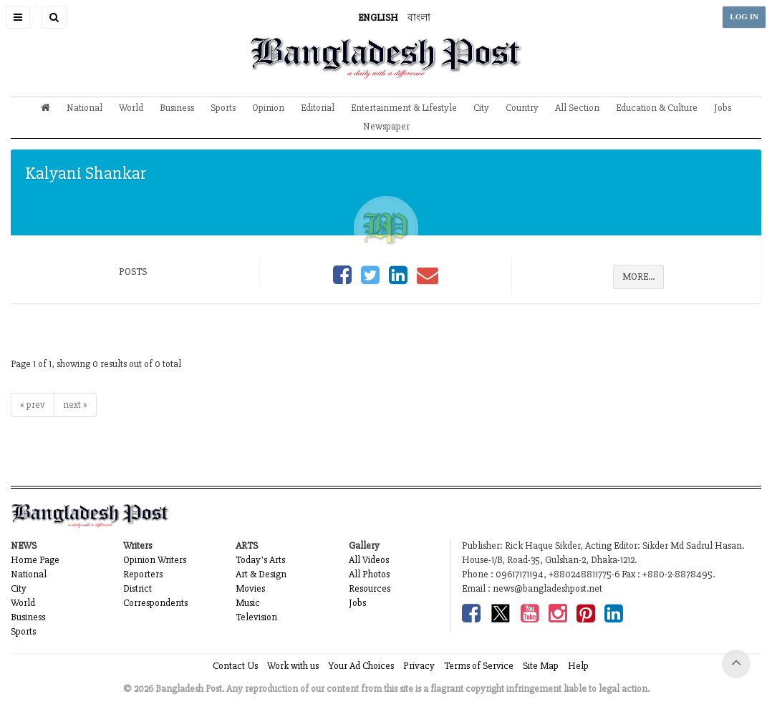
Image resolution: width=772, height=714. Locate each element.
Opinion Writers (154, 560)
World (131, 108)
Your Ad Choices (361, 666)
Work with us (293, 666)
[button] (18, 17)
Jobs (722, 108)
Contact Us (235, 666)
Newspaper (386, 126)
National (84, 108)
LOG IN (744, 17)
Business (177, 108)
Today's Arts (260, 560)
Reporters (143, 574)
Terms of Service (478, 666)
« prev (32, 404)
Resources (369, 588)
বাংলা (418, 17)
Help (578, 666)
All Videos (369, 560)
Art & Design (261, 574)
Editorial (317, 108)
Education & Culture (657, 108)
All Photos (369, 574)
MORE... (638, 276)
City (481, 108)
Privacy (419, 666)
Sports (223, 108)
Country (522, 108)
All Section (577, 108)
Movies (250, 588)
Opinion (268, 108)
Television (256, 617)
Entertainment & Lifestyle (404, 108)
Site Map (541, 666)
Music (248, 603)
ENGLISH (378, 17)
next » (75, 404)
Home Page (35, 560)
